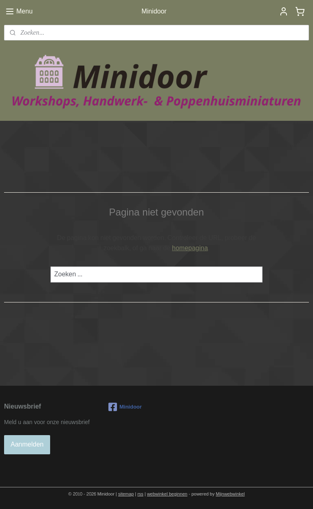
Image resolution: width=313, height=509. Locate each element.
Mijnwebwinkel (230, 494)
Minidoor (125, 407)
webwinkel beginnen (167, 494)
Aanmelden (27, 444)
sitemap (126, 494)
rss (140, 494)
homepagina (190, 248)
